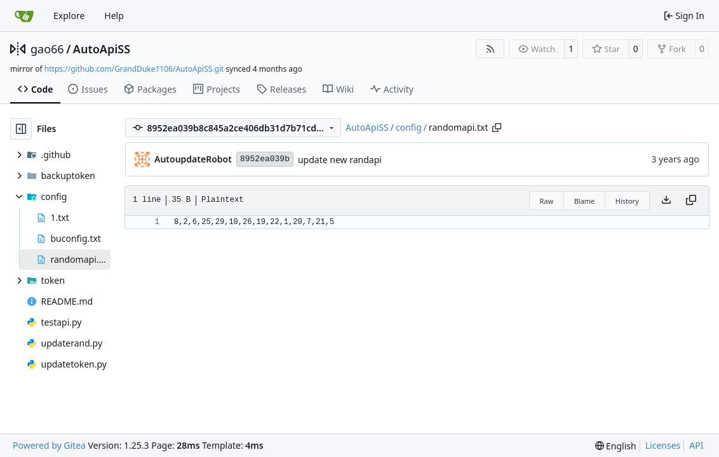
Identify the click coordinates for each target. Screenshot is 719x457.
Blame (584, 201)
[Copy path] (496, 127)
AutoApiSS (101, 49)
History (627, 201)
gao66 (47, 49)
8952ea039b (265, 159)
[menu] (615, 446)
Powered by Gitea (49, 445)
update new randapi (340, 160)
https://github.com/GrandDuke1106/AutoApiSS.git (134, 68)
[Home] (24, 15)
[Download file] (666, 200)
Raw (547, 201)
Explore (68, 16)
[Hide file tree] (21, 129)
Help (114, 16)
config (409, 127)
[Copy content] (691, 200)
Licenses (663, 445)
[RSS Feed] (490, 48)
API (696, 445)
